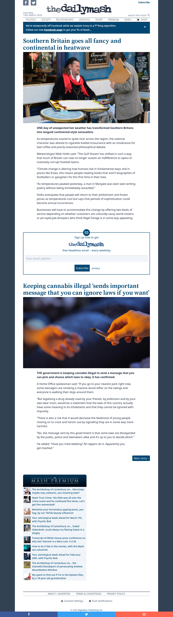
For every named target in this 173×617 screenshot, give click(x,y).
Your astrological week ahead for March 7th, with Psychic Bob (57, 519)
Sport (99, 19)
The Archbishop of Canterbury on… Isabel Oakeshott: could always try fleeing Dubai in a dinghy (58, 530)
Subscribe (82, 268)
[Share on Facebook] (29, 614)
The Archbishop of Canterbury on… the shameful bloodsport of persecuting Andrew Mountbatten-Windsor (57, 566)
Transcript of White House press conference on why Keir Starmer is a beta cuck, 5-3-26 (58, 539)
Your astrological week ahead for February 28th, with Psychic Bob (56, 556)
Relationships (65, 19)
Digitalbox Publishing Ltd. (90, 610)
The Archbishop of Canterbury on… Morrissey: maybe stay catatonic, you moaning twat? (58, 491)
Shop (142, 19)
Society (46, 19)
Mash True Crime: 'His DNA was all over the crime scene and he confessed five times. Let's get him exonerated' (58, 501)
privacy (96, 268)
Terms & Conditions (88, 593)
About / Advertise (59, 593)
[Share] (144, 614)
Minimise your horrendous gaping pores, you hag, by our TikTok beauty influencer (57, 511)
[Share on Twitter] (86, 614)
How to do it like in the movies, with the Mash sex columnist (58, 548)
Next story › (141, 458)
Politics (31, 19)
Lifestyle (84, 19)
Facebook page (53, 29)
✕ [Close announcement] (145, 27)
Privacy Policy (116, 593)
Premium (113, 19)
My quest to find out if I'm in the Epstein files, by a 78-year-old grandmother (58, 576)
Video (127, 19)
